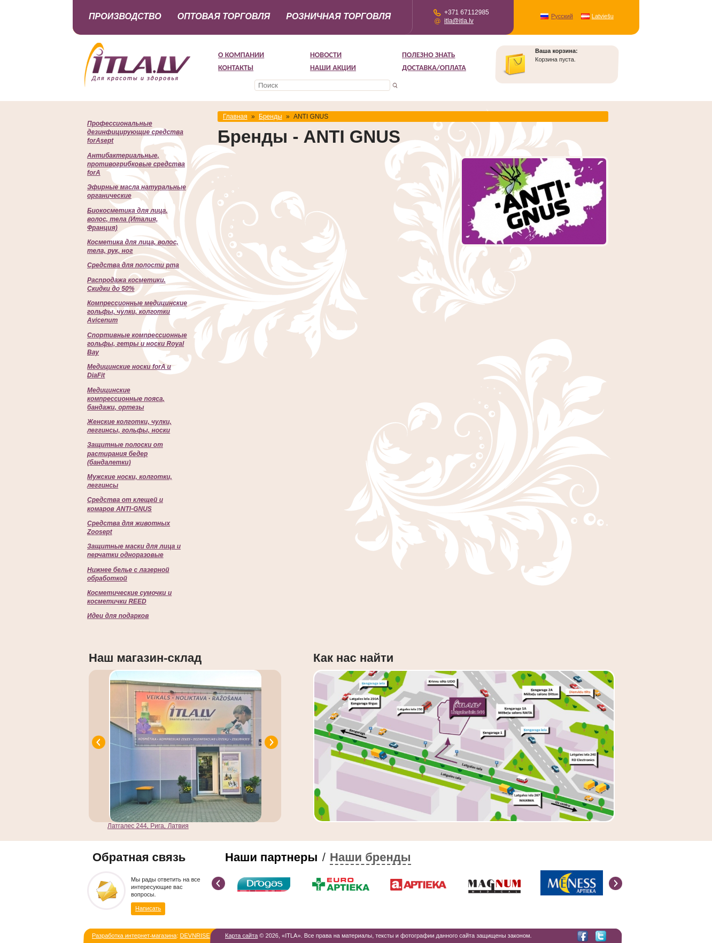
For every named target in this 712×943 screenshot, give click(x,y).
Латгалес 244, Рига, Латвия (148, 826)
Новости (326, 54)
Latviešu (603, 16)
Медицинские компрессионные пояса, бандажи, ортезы (126, 399)
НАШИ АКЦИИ (333, 67)
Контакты (235, 67)
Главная (235, 116)
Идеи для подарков (118, 616)
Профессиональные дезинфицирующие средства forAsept (135, 132)
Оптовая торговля (223, 16)
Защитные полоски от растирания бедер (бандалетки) (125, 453)
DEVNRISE (195, 935)
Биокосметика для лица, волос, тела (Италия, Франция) (127, 219)
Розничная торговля (338, 16)
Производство (125, 16)
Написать (148, 908)
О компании (241, 54)
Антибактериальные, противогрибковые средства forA (136, 164)
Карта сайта (241, 935)
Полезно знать (428, 54)
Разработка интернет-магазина (134, 935)
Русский (562, 16)
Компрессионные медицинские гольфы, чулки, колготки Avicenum (137, 311)
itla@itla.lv (459, 21)
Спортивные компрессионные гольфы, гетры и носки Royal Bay (137, 343)
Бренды (270, 116)
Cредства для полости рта (133, 265)
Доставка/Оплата (434, 67)
